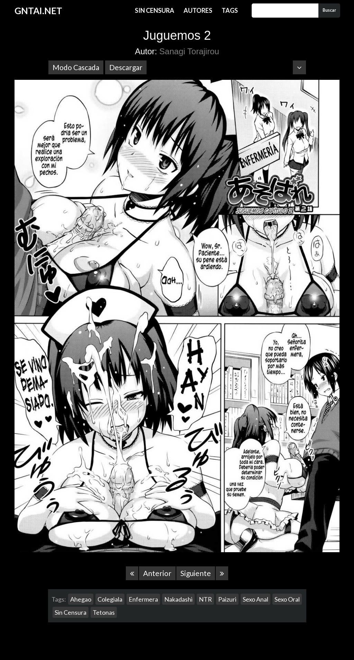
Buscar (329, 10)
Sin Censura (154, 10)
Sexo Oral (287, 599)
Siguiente (195, 573)
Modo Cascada (76, 67)
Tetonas (104, 612)
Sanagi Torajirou (189, 51)
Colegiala (109, 599)
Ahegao (80, 599)
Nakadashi (178, 599)
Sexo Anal (255, 599)
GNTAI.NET (38, 10)
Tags (230, 10)
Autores (198, 10)
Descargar (125, 67)
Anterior (157, 573)
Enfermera (143, 599)
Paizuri (227, 599)
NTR (205, 599)
